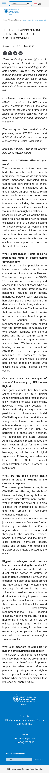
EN (39, 3)
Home (5, 20)
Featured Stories (15, 20)
